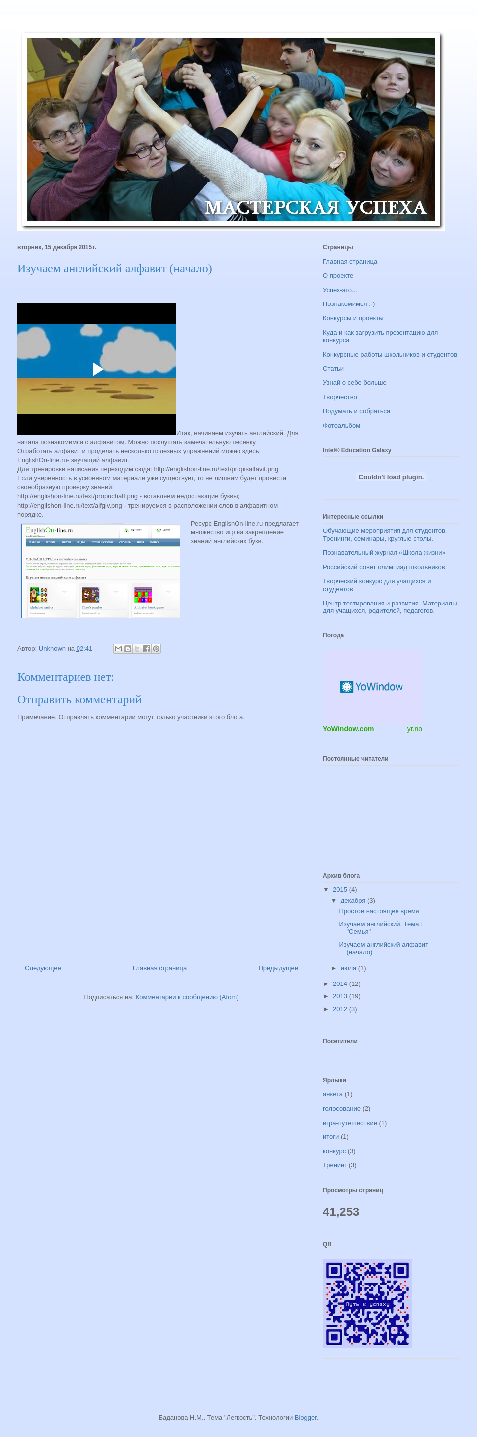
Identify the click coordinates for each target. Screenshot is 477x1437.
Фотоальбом (341, 425)
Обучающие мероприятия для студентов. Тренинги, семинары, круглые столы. (385, 534)
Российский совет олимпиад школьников (384, 567)
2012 (341, 1009)
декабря (354, 900)
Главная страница (160, 968)
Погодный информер (372, 687)
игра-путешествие (350, 1123)
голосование (342, 1108)
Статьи (333, 368)
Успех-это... (340, 290)
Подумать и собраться (356, 411)
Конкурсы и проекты (353, 318)
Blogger (306, 1417)
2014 (341, 983)
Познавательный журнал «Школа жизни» (384, 552)
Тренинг (335, 1165)
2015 (341, 889)
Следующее (43, 968)
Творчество (340, 397)
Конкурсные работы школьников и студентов (390, 354)
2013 (341, 996)
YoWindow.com (348, 729)
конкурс (334, 1151)
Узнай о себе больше (355, 382)
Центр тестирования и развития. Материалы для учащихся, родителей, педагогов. (390, 607)
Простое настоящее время (379, 911)
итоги (331, 1136)
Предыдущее (278, 968)
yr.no (414, 729)
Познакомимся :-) (349, 303)
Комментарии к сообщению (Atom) (187, 997)
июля (349, 968)
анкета (333, 1094)
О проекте (338, 275)
